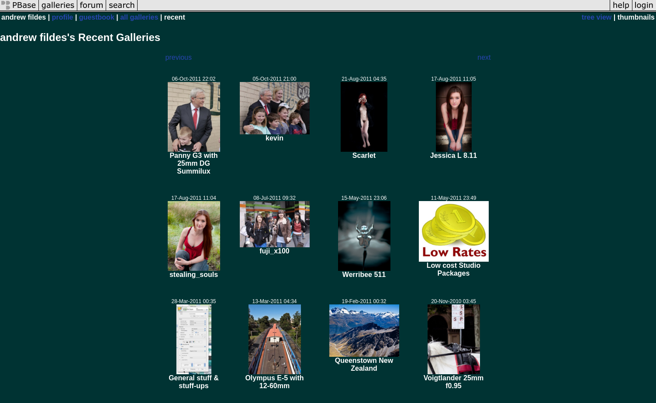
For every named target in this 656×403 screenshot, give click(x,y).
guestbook (96, 17)
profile (62, 17)
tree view (596, 17)
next (483, 57)
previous (179, 57)
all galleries (139, 17)
